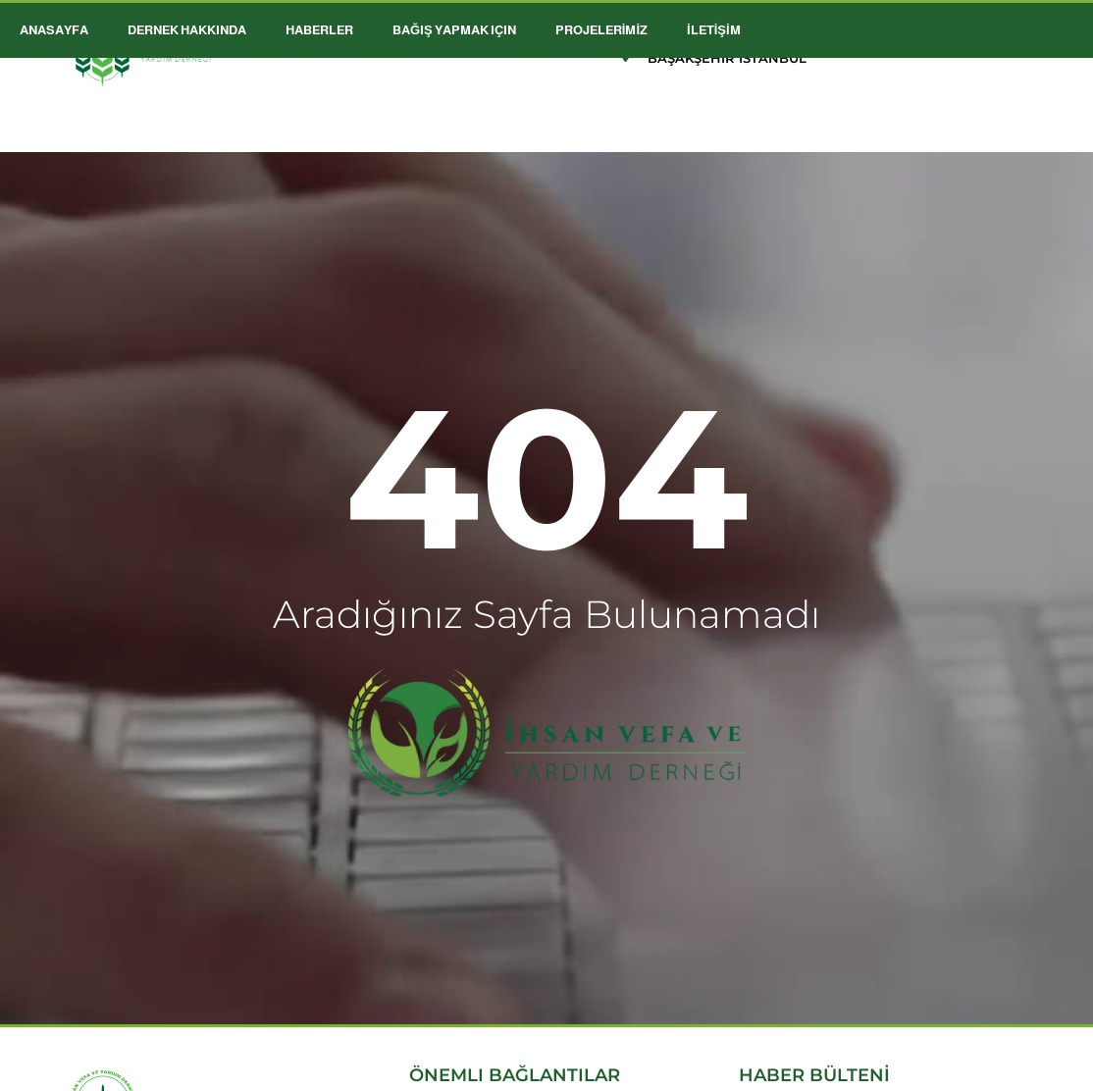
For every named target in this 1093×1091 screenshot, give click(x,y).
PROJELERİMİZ (601, 30)
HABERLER (319, 30)
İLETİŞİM (714, 30)
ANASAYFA (54, 30)
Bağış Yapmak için (454, 30)
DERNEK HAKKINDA (187, 30)
